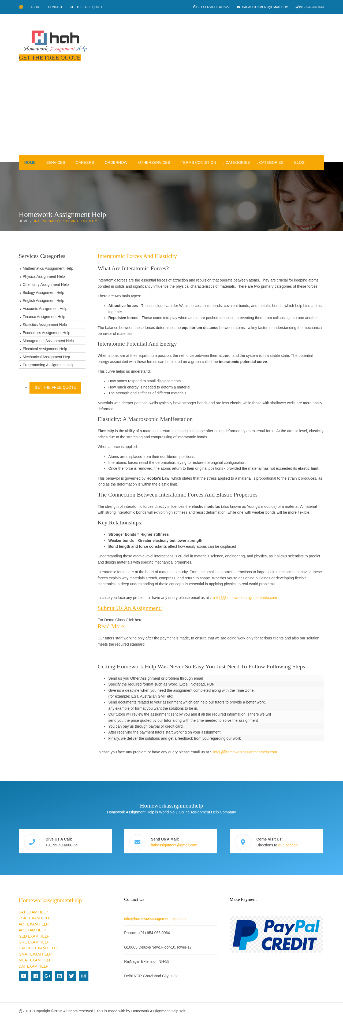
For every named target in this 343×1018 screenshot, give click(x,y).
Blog (299, 162)
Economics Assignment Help (46, 332)
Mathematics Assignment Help (48, 268)
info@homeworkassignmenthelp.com (156, 917)
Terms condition (198, 162)
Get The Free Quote (88, 7)
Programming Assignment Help (48, 364)
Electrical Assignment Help (45, 348)
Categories (237, 162)
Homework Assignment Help (154, 1010)
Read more (111, 625)
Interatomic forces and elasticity (65, 221)
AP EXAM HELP (32, 929)
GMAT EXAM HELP (35, 953)
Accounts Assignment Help (45, 308)
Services (55, 162)
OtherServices (154, 162)
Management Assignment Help (48, 340)
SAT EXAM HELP (33, 911)
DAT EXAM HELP (34, 965)
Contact (56, 7)
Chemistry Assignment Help (46, 284)
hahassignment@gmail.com (264, 7)
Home (29, 162)
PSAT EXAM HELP (35, 917)
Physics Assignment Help (44, 276)
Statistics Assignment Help (45, 324)
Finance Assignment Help (44, 316)
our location (289, 844)
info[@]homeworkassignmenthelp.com (246, 597)
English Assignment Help (43, 300)
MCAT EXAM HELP (35, 959)
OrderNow (116, 162)
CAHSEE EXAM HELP (38, 947)
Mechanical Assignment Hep (46, 356)
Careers (85, 162)
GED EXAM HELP (34, 934)
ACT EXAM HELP (34, 923)
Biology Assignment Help (43, 292)
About (36, 7)
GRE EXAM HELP (34, 941)
